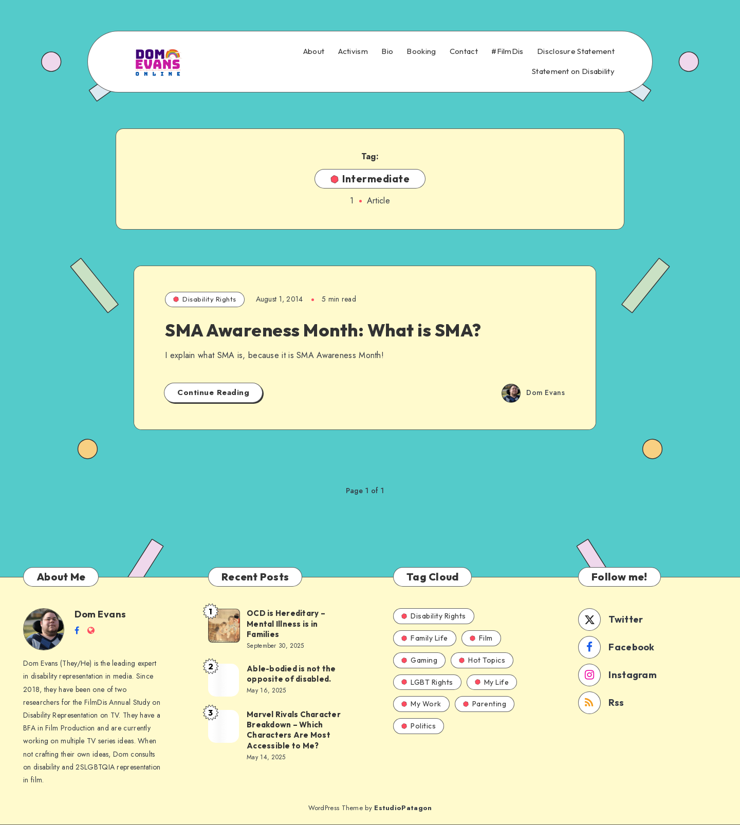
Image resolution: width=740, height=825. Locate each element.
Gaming (419, 660)
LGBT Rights (427, 682)
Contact (464, 51)
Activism (353, 51)
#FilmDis (507, 51)
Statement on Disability (573, 71)
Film (481, 638)
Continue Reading (213, 392)
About (314, 51)
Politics (418, 725)
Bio (387, 51)
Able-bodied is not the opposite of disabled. (291, 674)
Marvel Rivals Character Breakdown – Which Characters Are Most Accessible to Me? (294, 730)
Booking (421, 51)
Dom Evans (100, 614)
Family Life (424, 638)
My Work (421, 703)
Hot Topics (482, 660)
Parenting (485, 703)
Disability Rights (204, 299)
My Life (492, 682)
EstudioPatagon (403, 808)
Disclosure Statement (576, 51)
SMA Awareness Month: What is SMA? (323, 330)
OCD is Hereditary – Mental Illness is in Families (286, 623)
